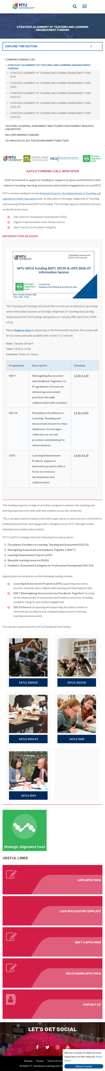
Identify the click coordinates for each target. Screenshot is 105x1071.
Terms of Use (54, 1060)
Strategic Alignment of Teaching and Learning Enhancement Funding (49, 67)
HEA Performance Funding (22, 134)
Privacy (40, 1060)
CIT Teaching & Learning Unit (35, 7)
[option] (52, 26)
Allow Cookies (83, 1066)
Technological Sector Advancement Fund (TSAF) (37, 140)
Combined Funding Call (20, 59)
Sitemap (28, 1060)
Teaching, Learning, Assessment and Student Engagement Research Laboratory (49, 127)
